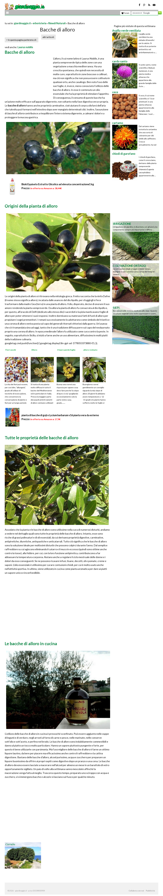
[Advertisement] (37, 20)
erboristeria (39, 23)
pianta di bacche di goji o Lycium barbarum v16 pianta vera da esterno (60, 415)
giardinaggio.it (22, 23)
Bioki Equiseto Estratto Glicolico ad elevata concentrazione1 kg (57, 184)
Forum (125, 13)
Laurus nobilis (25, 47)
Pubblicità (150, 891)
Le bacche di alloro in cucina (31, 643)
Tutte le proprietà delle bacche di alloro (41, 437)
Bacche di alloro (19, 52)
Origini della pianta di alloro (31, 205)
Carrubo (10, 844)
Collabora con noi (136, 891)
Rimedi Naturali (57, 23)
